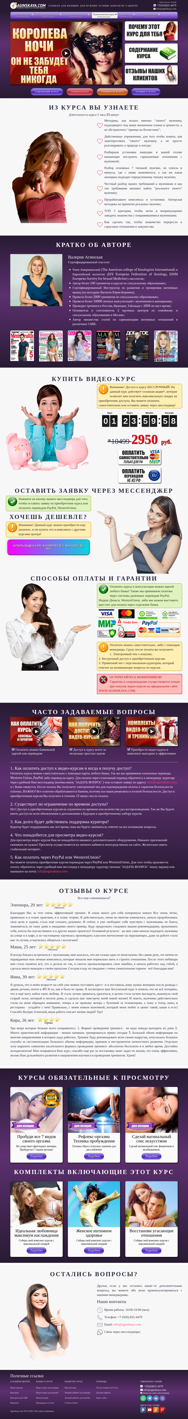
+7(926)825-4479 (166, 5)
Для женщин (70, 6)
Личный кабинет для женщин (77, 1393)
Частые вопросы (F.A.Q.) (107, 1388)
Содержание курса (47, 92)
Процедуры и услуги (45, 1403)
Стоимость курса (112, 92)
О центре (132, 6)
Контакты (117, 6)
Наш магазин (70, 1388)
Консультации (42, 1398)
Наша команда (16, 1388)
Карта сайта (101, 1398)
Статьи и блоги (71, 1403)
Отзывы (103, 6)
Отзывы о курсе (146, 92)
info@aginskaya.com (162, 782)
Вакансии (14, 1403)
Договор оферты (103, 1393)
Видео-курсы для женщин (47, 1388)
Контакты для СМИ (18, 1398)
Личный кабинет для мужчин (77, 1398)
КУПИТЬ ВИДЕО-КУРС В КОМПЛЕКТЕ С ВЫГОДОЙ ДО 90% (48, 547)
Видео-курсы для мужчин (47, 1393)
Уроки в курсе (80, 92)
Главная (54, 6)
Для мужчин (88, 6)
